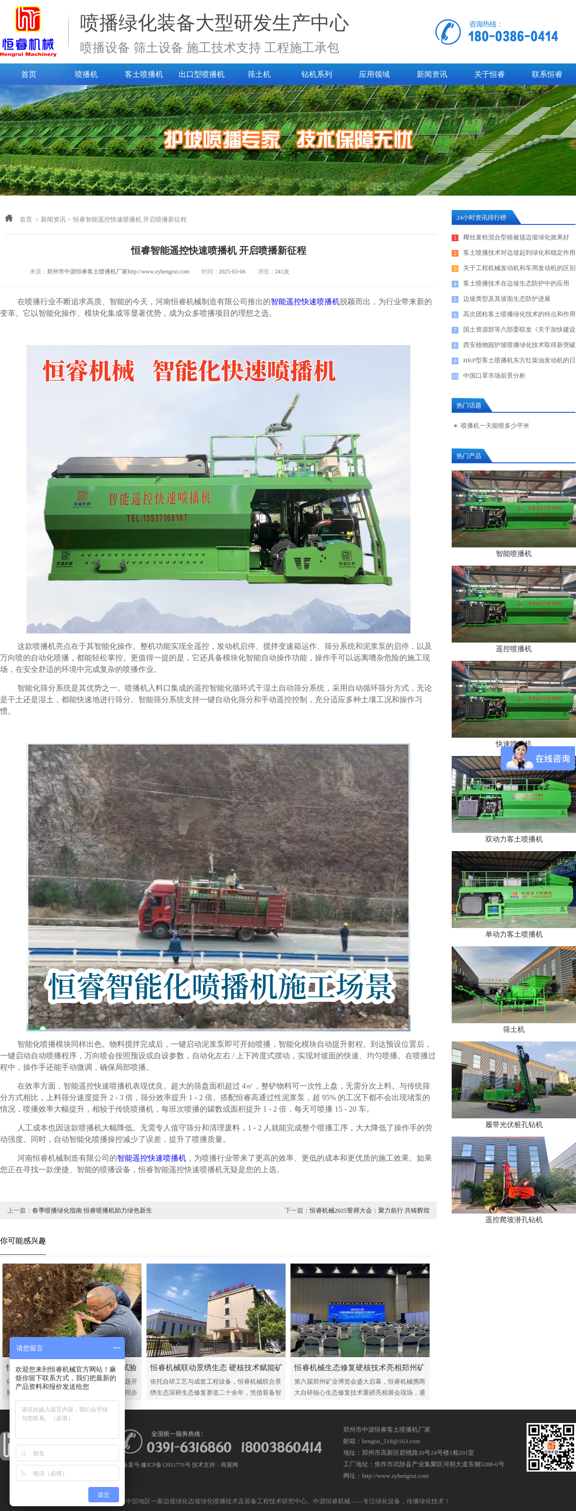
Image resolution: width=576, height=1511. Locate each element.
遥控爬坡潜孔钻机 (514, 1220)
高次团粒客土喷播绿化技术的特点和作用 (519, 314)
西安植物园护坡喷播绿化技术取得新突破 (519, 344)
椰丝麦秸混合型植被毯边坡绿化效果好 (516, 237)
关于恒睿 (489, 74)
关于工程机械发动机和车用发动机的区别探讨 (519, 270)
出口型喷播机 (202, 74)
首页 (28, 74)
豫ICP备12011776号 (165, 1464)
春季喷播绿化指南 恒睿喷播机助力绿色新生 (92, 1210)
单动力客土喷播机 (514, 934)
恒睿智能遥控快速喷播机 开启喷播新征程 (130, 219)
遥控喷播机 (514, 649)
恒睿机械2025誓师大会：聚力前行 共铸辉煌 (370, 1210)
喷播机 (86, 74)
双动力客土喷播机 (514, 839)
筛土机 (259, 74)
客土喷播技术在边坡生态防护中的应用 (516, 283)
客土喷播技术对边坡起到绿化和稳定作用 (519, 252)
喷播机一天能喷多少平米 (495, 425)
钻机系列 (316, 74)
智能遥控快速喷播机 (305, 301)
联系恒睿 (547, 74)
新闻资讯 (432, 74)
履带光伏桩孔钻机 (514, 1124)
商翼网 (229, 1464)
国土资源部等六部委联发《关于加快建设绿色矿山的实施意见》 (519, 331)
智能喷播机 (514, 553)
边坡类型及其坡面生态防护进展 (507, 298)
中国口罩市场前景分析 (494, 375)
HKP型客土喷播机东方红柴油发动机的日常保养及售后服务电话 (519, 362)
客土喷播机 (144, 74)
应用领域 (374, 74)
